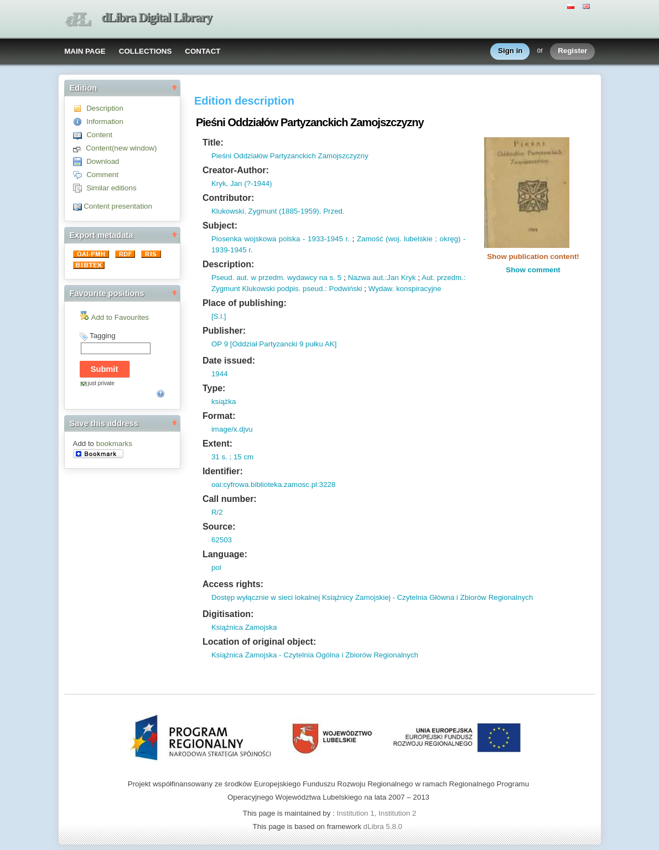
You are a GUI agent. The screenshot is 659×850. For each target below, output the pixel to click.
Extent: (217, 443)
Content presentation (118, 206)
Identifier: (223, 471)
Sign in (510, 51)
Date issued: (229, 360)
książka (223, 401)
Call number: (230, 499)
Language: (225, 554)
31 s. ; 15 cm (232, 457)
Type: (214, 388)
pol (216, 567)
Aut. (428, 277)
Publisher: (224, 330)
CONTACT (202, 51)
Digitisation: (228, 614)
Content (99, 135)
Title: (213, 142)
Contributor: (228, 198)
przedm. (449, 277)
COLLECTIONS (145, 51)
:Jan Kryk (400, 277)
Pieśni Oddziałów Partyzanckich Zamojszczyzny (290, 156)
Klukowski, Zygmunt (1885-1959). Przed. (278, 211)
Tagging (103, 335)
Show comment (533, 270)
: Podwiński (343, 288)
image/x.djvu (232, 429)
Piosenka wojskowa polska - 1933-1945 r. (280, 239)
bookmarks (114, 443)
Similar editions (111, 188)
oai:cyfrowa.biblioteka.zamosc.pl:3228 (273, 484)
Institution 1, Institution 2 (376, 813)
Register (572, 51)
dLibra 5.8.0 (384, 826)
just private (101, 383)
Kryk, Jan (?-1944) (241, 183)
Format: (219, 416)
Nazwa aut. (366, 277)
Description (104, 108)
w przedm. (267, 277)
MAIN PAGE (85, 51)
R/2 (217, 512)
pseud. (312, 288)
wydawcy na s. (310, 277)
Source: (219, 526)
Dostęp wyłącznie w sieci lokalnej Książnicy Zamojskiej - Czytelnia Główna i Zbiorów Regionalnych (372, 597)
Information (104, 121)
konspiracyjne (417, 288)
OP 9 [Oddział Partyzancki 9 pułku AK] (273, 344)
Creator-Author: (236, 170)
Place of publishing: (245, 303)
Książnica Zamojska (244, 627)
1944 (219, 374)
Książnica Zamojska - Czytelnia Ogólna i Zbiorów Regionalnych (314, 655)
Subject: (220, 225)
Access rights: (233, 584)
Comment (102, 174)
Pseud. (223, 277)
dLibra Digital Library (157, 17)
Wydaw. (382, 288)
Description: (228, 264)
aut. (241, 277)
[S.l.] (218, 316)
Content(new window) (121, 148)
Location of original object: (259, 641)
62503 (221, 540)
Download (102, 161)
